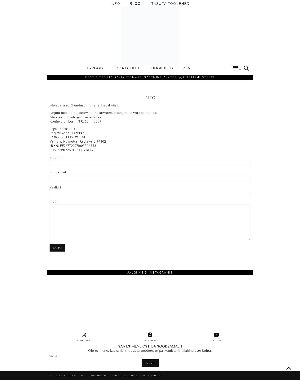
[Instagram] (72, 304)
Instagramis (123, 113)
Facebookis (148, 113)
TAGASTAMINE (152, 375)
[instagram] (84, 337)
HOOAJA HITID (127, 68)
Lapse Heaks (68, 375)
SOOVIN (150, 363)
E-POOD (95, 68)
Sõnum (150, 212)
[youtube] (216, 337)
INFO (115, 4)
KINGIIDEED (161, 68)
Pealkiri (150, 190)
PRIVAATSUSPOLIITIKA (124, 375)
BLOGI (136, 4)
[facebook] (150, 337)
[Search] (246, 68)
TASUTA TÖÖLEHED (170, 4)
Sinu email (150, 174)
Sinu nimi (150, 160)
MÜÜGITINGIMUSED (93, 375)
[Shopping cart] (236, 69)
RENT (188, 68)
